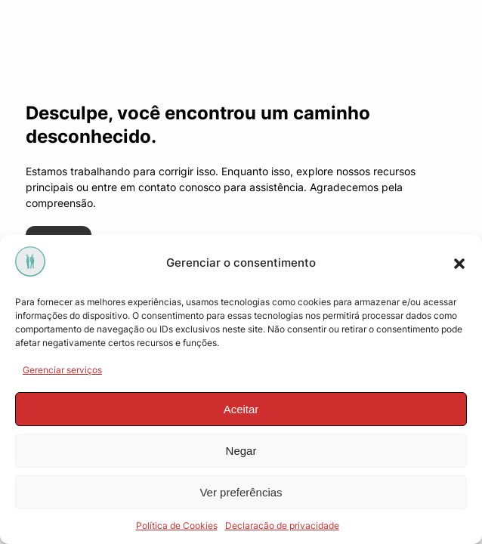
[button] (459, 263)
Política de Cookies (177, 525)
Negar (241, 450)
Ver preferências (240, 492)
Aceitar (241, 409)
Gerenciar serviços (62, 370)
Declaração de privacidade (282, 525)
